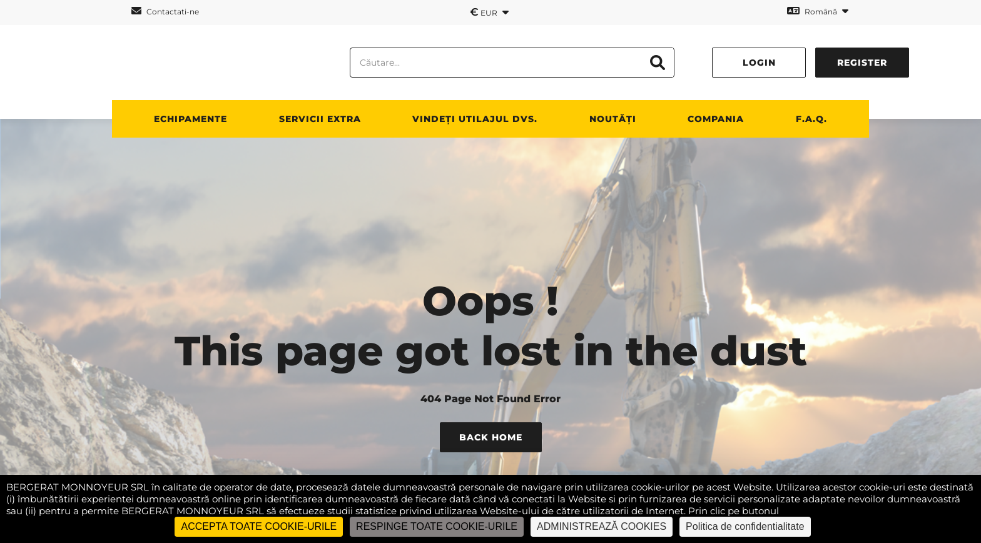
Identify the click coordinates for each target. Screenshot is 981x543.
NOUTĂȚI (612, 118)
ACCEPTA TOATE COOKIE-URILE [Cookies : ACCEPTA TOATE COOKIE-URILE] (259, 526)
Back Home (490, 437)
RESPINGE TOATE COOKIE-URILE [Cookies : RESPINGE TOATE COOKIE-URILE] (436, 526)
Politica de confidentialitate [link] (745, 526)
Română (817, 11)
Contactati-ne (165, 11)
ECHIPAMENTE (190, 118)
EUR (489, 12)
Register (862, 62)
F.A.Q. (811, 118)
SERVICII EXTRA (320, 118)
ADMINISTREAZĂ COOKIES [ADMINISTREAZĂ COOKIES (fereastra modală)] (601, 526)
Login (759, 62)
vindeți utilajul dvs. (474, 118)
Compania (716, 118)
